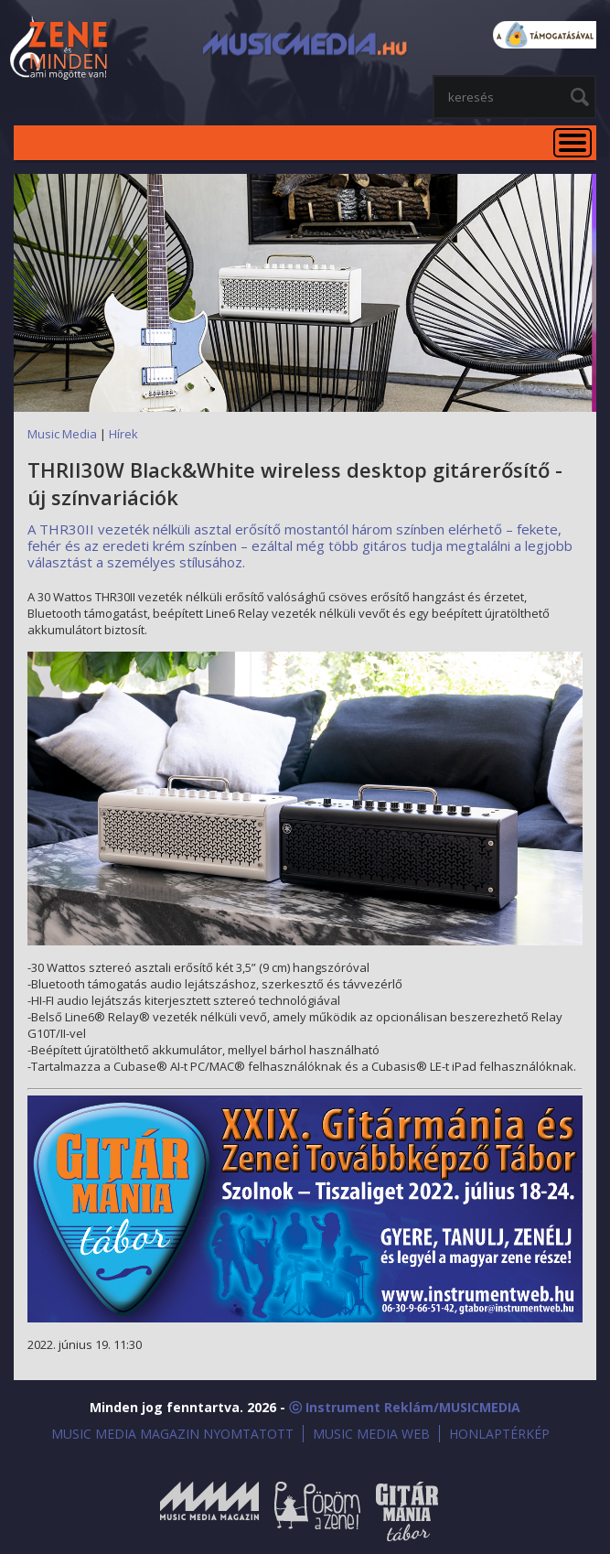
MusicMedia (59, 49)
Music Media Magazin (209, 1511)
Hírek (123, 434)
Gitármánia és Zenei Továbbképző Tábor (407, 1511)
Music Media (62, 434)
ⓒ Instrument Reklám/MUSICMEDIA (404, 1407)
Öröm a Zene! (317, 1511)
